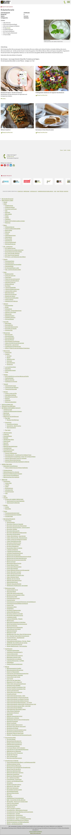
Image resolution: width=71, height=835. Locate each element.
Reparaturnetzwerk (12, 631)
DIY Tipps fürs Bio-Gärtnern (12, 253)
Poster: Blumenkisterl (12, 568)
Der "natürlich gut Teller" (13, 777)
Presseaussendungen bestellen (13, 514)
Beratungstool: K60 (12, 596)
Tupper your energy (12, 639)
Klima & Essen (9, 334)
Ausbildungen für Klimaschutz (13, 346)
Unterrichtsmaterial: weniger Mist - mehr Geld (19, 706)
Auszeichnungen (9, 491)
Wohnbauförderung (10, 244)
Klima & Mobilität (9, 338)
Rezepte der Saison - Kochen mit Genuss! (11, 92)
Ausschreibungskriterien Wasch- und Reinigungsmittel (21, 762)
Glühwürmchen (11, 359)
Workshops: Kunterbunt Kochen (15, 731)
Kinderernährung (9, 284)
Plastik (7, 217)
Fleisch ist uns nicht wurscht (12, 279)
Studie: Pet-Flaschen (12, 754)
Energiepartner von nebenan (14, 659)
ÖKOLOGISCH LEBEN (7, 200)
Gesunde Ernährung (10, 282)
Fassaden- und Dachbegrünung (13, 310)
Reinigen (7, 398)
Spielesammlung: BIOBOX (13, 685)
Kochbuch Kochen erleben (13, 544)
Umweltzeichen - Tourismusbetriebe (16, 817)
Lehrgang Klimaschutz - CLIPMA (15, 660)
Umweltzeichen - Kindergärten (15, 815)
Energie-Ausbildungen (11, 453)
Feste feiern (8, 277)
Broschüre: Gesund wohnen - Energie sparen (18, 527)
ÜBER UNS (4, 479)
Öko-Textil (7, 430)
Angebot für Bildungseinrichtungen (12, 411)
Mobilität (5, 438)
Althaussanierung (9, 227)
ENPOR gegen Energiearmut (14, 744)
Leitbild (7, 485)
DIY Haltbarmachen (10, 248)
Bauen (5, 225)
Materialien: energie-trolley (14, 657)
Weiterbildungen (7, 451)
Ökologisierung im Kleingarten (15, 627)
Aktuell (5, 202)
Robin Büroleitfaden (12, 805)
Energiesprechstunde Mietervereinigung (17, 603)
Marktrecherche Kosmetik (13, 555)
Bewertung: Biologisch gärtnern (15, 772)
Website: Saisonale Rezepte (14, 584)
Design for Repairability (13, 672)
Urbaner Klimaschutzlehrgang (14, 664)
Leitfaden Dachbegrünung (14, 551)
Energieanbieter (9, 266)
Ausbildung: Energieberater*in (14, 652)
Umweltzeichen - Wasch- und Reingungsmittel (19, 818)
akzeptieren (35, 829)
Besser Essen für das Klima (14, 769)
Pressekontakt (9, 516)
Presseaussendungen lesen (12, 513)
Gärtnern (5, 303)
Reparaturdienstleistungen (10, 446)
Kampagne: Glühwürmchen (14, 543)
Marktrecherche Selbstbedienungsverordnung (19, 556)
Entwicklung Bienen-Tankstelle (15, 675)
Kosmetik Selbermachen (11, 327)
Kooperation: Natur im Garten (14, 548)
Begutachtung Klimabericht (14, 741)
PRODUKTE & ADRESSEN (8, 406)
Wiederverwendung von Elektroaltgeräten (18, 822)
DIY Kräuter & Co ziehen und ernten (14, 250)
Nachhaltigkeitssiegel (12, 791)
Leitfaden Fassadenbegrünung (15, 553)
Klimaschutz (6, 333)
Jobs (58, 191)
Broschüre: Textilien (12, 529)
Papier (7, 216)
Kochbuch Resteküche (13, 546)
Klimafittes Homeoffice (11, 397)
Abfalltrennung (9, 205)
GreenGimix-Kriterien (12, 424)
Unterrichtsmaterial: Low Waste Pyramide (18, 699)
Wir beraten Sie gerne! (7, 198)
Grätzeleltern (10, 662)
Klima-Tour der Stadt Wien (13, 680)
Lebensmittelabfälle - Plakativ (15, 619)
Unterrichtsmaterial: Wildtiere (14, 707)
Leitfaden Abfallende (12, 549)
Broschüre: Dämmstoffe (13, 531)
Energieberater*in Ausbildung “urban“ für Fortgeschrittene (20, 456)
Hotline (7, 507)
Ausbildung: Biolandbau (13, 650)
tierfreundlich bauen (10, 370)
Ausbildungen (8, 648)
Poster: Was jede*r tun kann (14, 572)
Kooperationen (9, 488)
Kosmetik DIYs (9, 325)
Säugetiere (8, 368)
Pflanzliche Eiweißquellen (11, 298)
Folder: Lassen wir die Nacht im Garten (17, 539)
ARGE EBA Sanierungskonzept (15, 593)
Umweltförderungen (8, 450)
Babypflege (8, 323)
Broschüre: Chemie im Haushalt (15, 524)
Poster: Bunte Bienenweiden (14, 567)
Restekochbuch (11, 806)
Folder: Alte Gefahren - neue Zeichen (16, 536)
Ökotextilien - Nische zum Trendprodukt (17, 801)
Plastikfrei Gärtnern (10, 317)
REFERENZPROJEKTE (9, 519)
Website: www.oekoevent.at (14, 580)
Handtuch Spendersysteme (14, 784)
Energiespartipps (9, 261)
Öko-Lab (9, 795)
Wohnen (5, 391)
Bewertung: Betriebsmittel (14, 771)
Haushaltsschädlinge (10, 395)
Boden (7, 307)
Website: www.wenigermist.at (14, 716)
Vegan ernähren (9, 299)
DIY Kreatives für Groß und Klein (13, 251)
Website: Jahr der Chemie (13, 578)
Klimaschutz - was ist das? (12, 344)
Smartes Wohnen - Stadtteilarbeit (15, 637)
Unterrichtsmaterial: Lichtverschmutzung (17, 697)
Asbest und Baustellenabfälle (12, 228)
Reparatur (7, 222)
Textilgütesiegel (9, 378)
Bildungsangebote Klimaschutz (15, 670)
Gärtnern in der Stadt (10, 312)
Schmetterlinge (11, 362)
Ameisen (9, 356)
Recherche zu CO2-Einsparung (15, 753)
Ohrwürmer (10, 364)
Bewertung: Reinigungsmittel (14, 776)
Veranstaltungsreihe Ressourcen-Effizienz (18, 820)
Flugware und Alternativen (12, 280)
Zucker (8, 28)
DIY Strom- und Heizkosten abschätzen (15, 257)
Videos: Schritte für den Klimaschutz (14, 343)
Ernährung (6, 434)
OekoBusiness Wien (8, 439)
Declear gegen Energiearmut (14, 742)
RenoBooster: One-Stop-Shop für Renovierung (19, 634)
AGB (55, 191)
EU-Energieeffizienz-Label (12, 268)
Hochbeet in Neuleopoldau (14, 610)
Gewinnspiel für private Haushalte (15, 501)
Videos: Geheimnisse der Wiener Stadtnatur (16, 467)
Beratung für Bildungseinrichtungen (12, 473)
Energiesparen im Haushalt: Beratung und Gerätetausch (21, 602)
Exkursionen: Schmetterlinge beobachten (17, 673)
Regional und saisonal (10, 294)
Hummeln (9, 361)
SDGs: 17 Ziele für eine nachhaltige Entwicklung (17, 348)
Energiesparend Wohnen (13, 746)
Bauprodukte (8, 230)
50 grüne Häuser (11, 739)
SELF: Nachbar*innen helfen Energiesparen (18, 636)
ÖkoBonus (9, 796)
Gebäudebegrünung (10, 235)
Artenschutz (8, 352)
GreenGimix (8, 422)
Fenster (7, 233)
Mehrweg (7, 212)
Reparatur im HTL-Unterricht (14, 682)
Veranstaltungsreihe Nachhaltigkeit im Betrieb (17, 461)
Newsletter (8, 508)
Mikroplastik (8, 214)
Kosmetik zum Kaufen (11, 328)
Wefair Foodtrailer (11, 723)
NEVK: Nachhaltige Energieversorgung (17, 624)
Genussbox (10, 783)
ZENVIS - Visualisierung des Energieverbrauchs (19, 735)
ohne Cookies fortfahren (35, 831)
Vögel (6, 372)
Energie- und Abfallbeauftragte (15, 781)
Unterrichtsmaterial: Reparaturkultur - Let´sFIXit (19, 702)
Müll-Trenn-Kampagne (13, 788)
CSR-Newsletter (7, 432)
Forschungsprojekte (10, 737)
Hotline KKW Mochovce (13, 612)
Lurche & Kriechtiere (10, 367)
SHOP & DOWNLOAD (7, 404)
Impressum (26, 191)
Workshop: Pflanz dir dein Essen (15, 733)
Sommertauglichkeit (10, 242)
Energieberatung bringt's (13, 598)
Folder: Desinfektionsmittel (14, 541)
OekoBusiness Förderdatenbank (15, 798)
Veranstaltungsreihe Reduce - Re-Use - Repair (19, 641)
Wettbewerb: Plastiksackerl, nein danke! (17, 585)
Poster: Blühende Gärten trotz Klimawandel (18, 570)
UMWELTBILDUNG (7, 464)
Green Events (6, 441)
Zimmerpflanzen (9, 319)
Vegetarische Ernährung (11, 301)
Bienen (8, 357)
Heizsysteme (8, 237)
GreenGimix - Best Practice (14, 426)
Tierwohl (5, 384)
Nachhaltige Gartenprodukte (14, 789)
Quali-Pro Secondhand (13, 803)
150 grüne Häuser (11, 591)
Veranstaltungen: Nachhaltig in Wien (16, 709)
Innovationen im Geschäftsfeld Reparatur (17, 749)
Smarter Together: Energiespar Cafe (16, 687)
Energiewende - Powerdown (14, 779)
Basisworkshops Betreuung (14, 765)
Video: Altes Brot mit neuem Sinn (15, 575)
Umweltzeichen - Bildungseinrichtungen (17, 810)
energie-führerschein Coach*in (15, 655)
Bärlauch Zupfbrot (5, 130)
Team (4, 496)
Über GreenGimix (11, 427)
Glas (6, 210)
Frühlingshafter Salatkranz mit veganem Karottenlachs (50, 92)
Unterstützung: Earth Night (14, 629)
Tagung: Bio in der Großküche (14, 692)
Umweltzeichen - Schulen (13, 813)
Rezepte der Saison (7, 6)
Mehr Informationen (35, 833)
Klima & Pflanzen (9, 339)
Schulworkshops (7, 470)
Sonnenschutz (9, 330)
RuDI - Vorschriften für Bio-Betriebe (16, 800)
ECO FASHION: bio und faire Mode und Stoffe (17, 376)
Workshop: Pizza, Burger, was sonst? (16, 726)
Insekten (7, 354)
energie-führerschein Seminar (13, 460)
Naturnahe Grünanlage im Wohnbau (16, 622)
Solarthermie (8, 240)
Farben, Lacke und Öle (11, 393)
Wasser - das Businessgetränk (14, 824)
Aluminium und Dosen (11, 209)
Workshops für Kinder (12, 728)
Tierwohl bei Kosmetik (11, 389)
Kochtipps (7, 286)
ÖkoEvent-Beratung (12, 625)
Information (8, 520)
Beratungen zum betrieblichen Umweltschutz (18, 767)
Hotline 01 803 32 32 (12, 590)
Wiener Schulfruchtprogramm (15, 724)
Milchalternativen (9, 292)
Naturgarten (8, 314)
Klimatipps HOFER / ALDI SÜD (15, 613)
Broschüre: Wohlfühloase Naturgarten (17, 532)
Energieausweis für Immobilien (13, 264)
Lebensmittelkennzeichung (12, 289)
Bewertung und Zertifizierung (11, 416)
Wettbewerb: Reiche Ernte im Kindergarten (18, 719)
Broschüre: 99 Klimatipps (13, 534)
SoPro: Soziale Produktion (13, 808)
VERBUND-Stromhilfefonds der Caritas (17, 643)
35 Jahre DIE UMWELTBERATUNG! (14, 499)
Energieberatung (9, 263)
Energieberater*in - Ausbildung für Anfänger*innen (18, 455)
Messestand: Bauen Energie (14, 563)
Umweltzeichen (7, 448)
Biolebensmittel (9, 274)
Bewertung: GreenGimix (13, 774)
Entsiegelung (8, 309)
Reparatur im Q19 (11, 632)
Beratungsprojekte (10, 588)
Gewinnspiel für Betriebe (13, 502)
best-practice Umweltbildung (11, 475)
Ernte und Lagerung (10, 275)
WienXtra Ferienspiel (12, 721)
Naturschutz (6, 350)
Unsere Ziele (8, 483)
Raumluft (5, 443)
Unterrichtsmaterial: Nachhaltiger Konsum (18, 701)
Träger (7, 486)
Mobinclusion (10, 620)
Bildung (7, 666)
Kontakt (66, 191)
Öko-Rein (7, 418)
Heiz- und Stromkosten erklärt (13, 269)
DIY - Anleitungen (8, 246)
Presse (61, 191)
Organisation (6, 481)
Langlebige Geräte (12, 617)
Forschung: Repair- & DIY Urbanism (16, 748)
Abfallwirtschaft (7, 409)
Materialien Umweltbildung (10, 466)
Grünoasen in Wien (12, 607)
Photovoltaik (8, 239)
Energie (5, 259)
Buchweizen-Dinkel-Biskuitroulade (45, 130)
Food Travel (10, 678)
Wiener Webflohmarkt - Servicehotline (17, 646)
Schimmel (7, 400)
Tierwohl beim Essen (10, 385)
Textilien (5, 374)
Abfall (5, 204)
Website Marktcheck (12, 582)
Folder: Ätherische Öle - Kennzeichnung (17, 537)
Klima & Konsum (9, 336)
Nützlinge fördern (9, 315)
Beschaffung (6, 415)
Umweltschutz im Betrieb (11, 760)
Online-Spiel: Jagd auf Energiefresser (16, 683)
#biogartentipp (9, 305)
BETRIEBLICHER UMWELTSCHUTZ (11, 408)
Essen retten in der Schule (13, 677)
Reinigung (6, 444)
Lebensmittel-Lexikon (11, 291)
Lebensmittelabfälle (10, 287)
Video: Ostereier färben (13, 577)
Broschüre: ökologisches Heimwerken (17, 526)
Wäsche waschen (9, 379)
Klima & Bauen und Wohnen (12, 341)
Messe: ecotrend (11, 561)
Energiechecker (11, 600)
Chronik (5, 497)
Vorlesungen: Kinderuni (13, 713)
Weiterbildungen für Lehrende (11, 472)
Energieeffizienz (7, 436)
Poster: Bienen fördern (12, 565)
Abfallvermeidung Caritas (13, 764)
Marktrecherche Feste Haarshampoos (17, 558)
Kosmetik (5, 321)
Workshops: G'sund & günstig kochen (16, 730)
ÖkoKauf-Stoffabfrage (13, 420)
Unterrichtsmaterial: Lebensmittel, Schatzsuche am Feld (21, 704)
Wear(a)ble (10, 714)
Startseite (20, 191)
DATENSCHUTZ (33, 191)
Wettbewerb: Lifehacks (13, 718)
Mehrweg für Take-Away (13, 786)
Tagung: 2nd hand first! (13, 690)
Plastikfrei (7, 219)
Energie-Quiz (10, 605)
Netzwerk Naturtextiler (13, 793)
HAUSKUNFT (10, 608)
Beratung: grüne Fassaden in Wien (15, 595)
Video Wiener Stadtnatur (13, 711)
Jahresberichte (9, 490)
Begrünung (6, 413)
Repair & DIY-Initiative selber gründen (15, 221)
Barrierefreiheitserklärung (45, 191)
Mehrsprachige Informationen (11, 477)
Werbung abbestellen (10, 402)
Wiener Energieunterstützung (14, 644)
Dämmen (7, 232)
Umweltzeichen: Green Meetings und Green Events (20, 812)
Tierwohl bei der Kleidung (11, 387)
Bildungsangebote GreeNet (14, 668)
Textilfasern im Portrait (11, 381)
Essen (4, 272)
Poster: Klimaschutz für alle (14, 573)
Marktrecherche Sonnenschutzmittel (16, 560)
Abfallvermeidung (10, 207)
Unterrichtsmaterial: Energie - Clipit (16, 695)
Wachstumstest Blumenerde (14, 758)
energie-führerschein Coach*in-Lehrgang (15, 458)
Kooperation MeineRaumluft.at (15, 615)
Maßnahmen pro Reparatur (14, 751)
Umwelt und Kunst (11, 694)
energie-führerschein (12, 654)
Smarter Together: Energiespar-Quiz (16, 689)
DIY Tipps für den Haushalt (12, 255)
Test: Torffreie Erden (12, 756)
